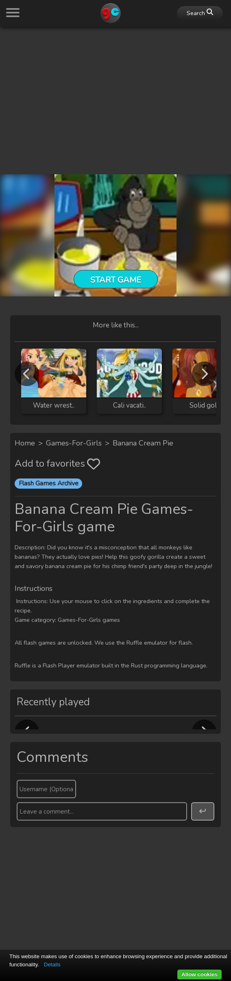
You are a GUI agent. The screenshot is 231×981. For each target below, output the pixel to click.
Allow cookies (199, 974)
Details (52, 964)
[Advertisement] (115, 90)
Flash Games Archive (48, 483)
